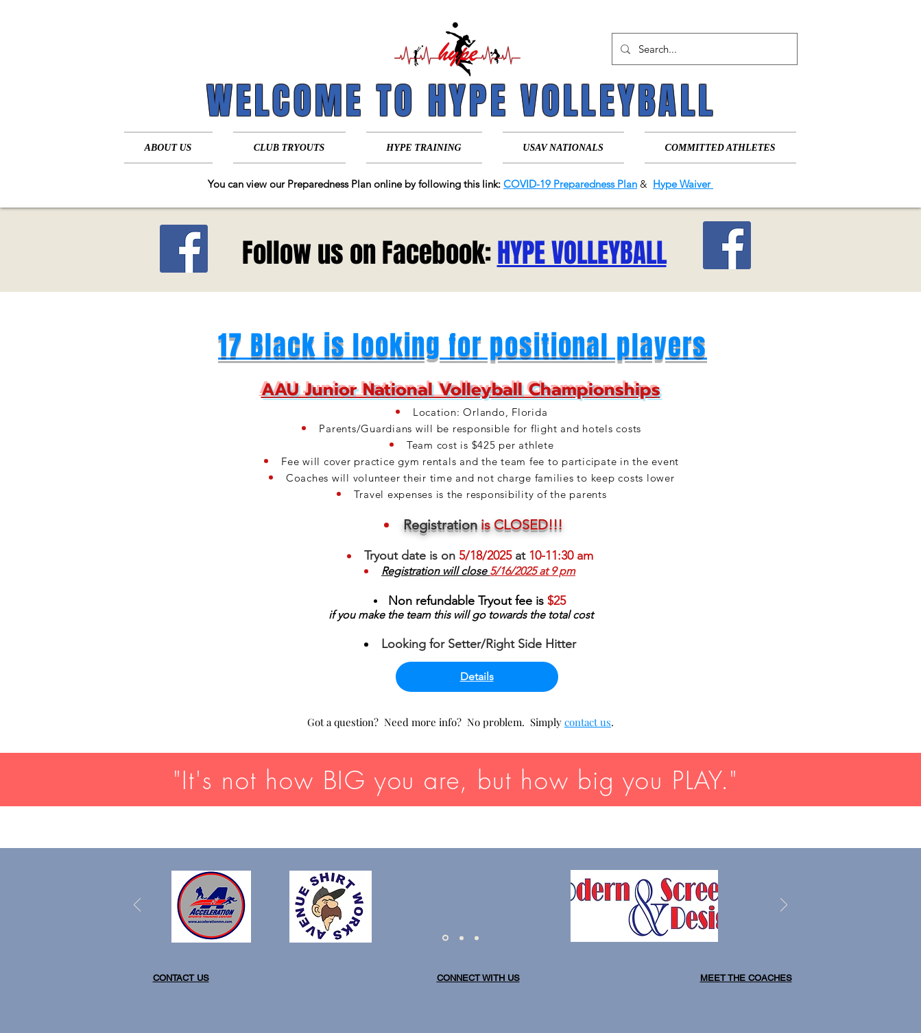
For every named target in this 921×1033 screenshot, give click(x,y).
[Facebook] (184, 249)
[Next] (783, 906)
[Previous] (137, 906)
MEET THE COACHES (746, 978)
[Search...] (703, 49)
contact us (587, 722)
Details (477, 676)
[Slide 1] (445, 938)
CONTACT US (181, 978)
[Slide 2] (461, 938)
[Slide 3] (477, 938)
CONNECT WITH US (478, 978)
